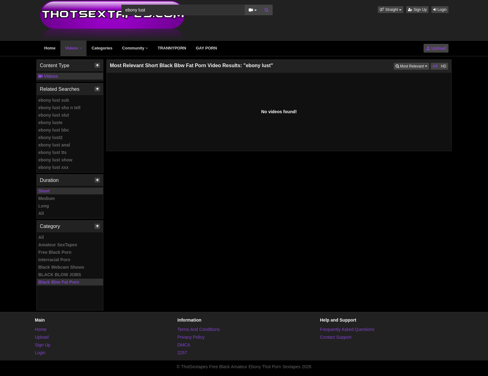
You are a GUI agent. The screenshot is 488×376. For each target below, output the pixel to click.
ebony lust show (55, 159)
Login (440, 9)
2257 (182, 352)
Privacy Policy (190, 337)
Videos (73, 48)
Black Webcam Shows (61, 267)
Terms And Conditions (198, 329)
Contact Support (335, 337)
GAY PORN (206, 48)
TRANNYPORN (171, 48)
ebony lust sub (53, 100)
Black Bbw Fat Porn (58, 282)
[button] (390, 9)
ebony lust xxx (53, 167)
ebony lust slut (53, 115)
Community (135, 48)
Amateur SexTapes (57, 244)
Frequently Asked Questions (347, 329)
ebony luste (50, 122)
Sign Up (417, 9)
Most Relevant (412, 65)
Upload (436, 48)
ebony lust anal (54, 144)
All (41, 213)
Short (44, 190)
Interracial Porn (54, 259)
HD (443, 66)
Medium (46, 198)
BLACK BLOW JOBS (59, 274)
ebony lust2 (50, 137)
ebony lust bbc (53, 130)
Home (49, 48)
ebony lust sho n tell (59, 107)
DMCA (183, 344)
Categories (102, 48)
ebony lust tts (52, 152)
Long (43, 205)
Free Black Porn (55, 252)
